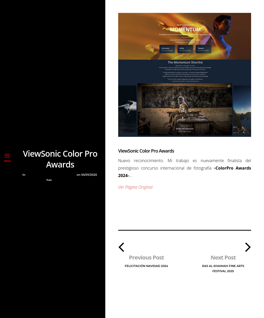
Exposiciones (48, 175)
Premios (68, 175)
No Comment (63, 180)
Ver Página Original (135, 187)
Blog (31, 175)
